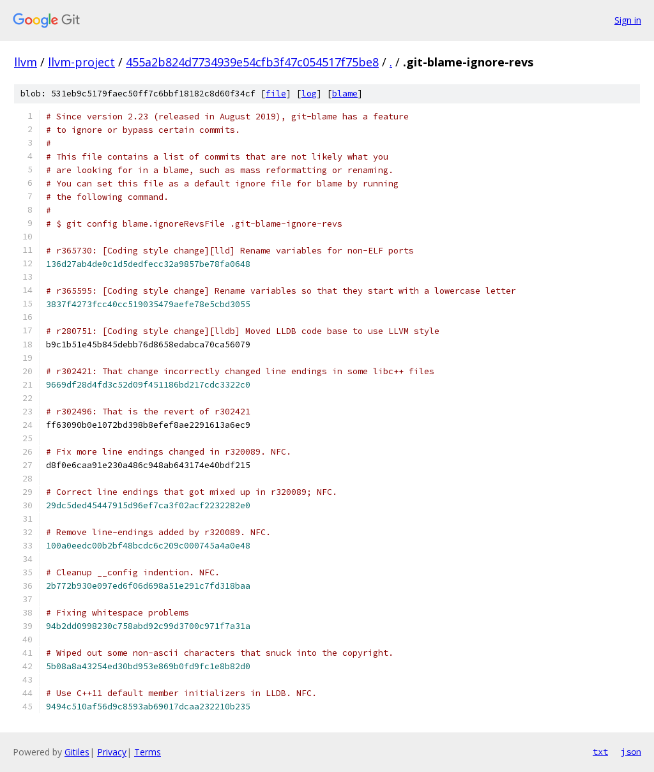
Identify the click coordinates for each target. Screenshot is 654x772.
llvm (25, 62)
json (631, 751)
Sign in (627, 20)
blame (345, 93)
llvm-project (81, 62)
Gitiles (77, 752)
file (276, 93)
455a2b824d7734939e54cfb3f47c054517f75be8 (252, 62)
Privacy (111, 752)
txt (600, 751)
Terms (147, 752)
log (309, 93)
